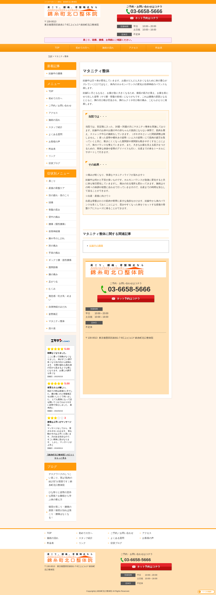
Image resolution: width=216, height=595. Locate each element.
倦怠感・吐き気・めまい (60, 298)
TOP (57, 48)
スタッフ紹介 (55, 127)
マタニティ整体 (57, 321)
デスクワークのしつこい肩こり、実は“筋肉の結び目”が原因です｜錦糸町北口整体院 (60, 479)
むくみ (52, 289)
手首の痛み (54, 253)
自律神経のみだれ (58, 307)
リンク (52, 156)
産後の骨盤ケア (57, 188)
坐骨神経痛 (54, 231)
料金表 (158, 48)
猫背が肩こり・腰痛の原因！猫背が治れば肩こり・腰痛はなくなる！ (60, 512)
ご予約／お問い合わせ (60, 105)
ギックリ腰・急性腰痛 (60, 260)
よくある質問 (55, 134)
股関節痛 (53, 267)
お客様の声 (54, 141)
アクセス (133, 48)
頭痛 (51, 202)
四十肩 (52, 328)
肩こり (52, 181)
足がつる (53, 281)
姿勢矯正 (53, 314)
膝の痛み (53, 274)
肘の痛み (53, 245)
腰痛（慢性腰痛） (58, 224)
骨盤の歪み (54, 209)
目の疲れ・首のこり (59, 195)
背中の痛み (54, 217)
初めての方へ (82, 48)
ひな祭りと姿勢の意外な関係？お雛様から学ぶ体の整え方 (60, 496)
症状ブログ (54, 163)
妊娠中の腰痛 (96, 245)
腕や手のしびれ (57, 238)
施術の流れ (108, 48)
